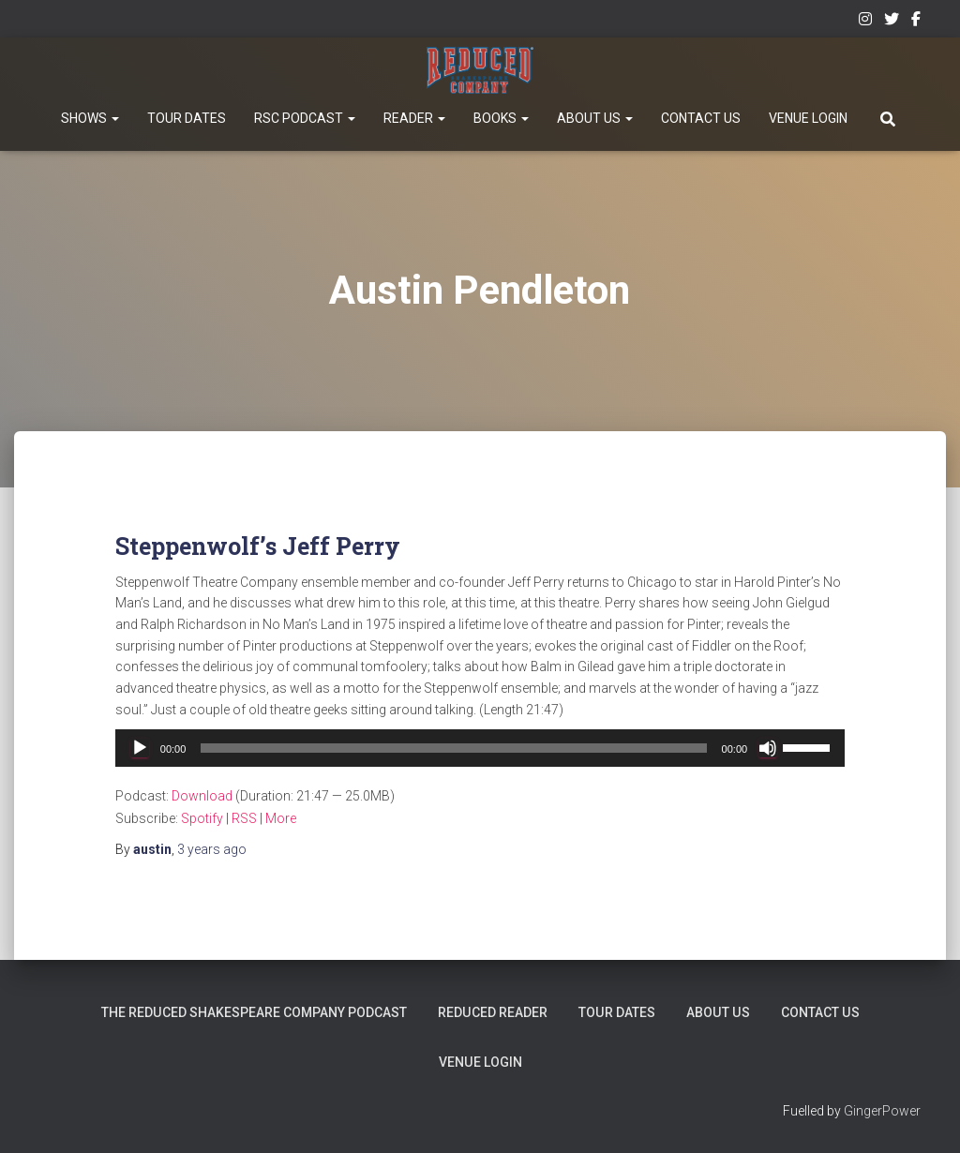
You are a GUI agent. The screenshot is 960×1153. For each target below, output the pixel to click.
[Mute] (767, 748)
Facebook (916, 21)
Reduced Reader (494, 1012)
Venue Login (808, 118)
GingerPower (882, 1110)
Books (501, 118)
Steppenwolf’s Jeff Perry (257, 546)
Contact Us (701, 118)
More (280, 818)
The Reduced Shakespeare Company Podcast (256, 1012)
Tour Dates (186, 118)
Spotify (202, 818)
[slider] (453, 748)
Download (202, 795)
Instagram (865, 21)
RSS (244, 818)
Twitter (891, 21)
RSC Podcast (304, 118)
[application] (480, 748)
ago (212, 849)
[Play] (139, 748)
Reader (414, 118)
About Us (595, 118)
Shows (90, 118)
